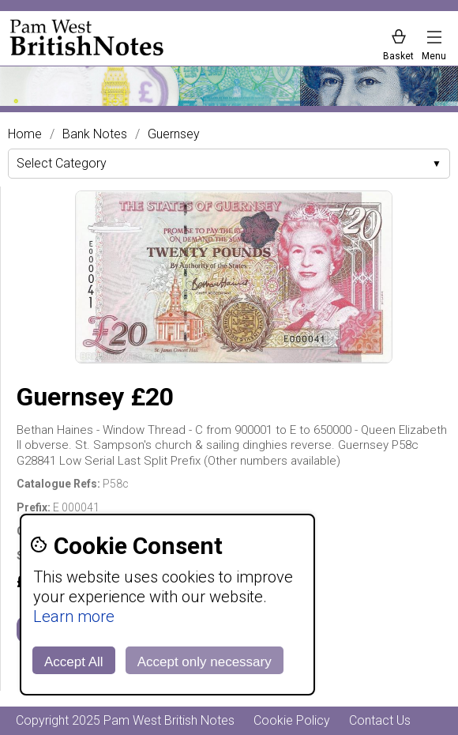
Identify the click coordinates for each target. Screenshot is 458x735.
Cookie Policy (291, 720)
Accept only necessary (204, 661)
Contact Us (380, 720)
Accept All (73, 661)
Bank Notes (94, 134)
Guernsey (174, 134)
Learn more (73, 616)
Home (25, 134)
